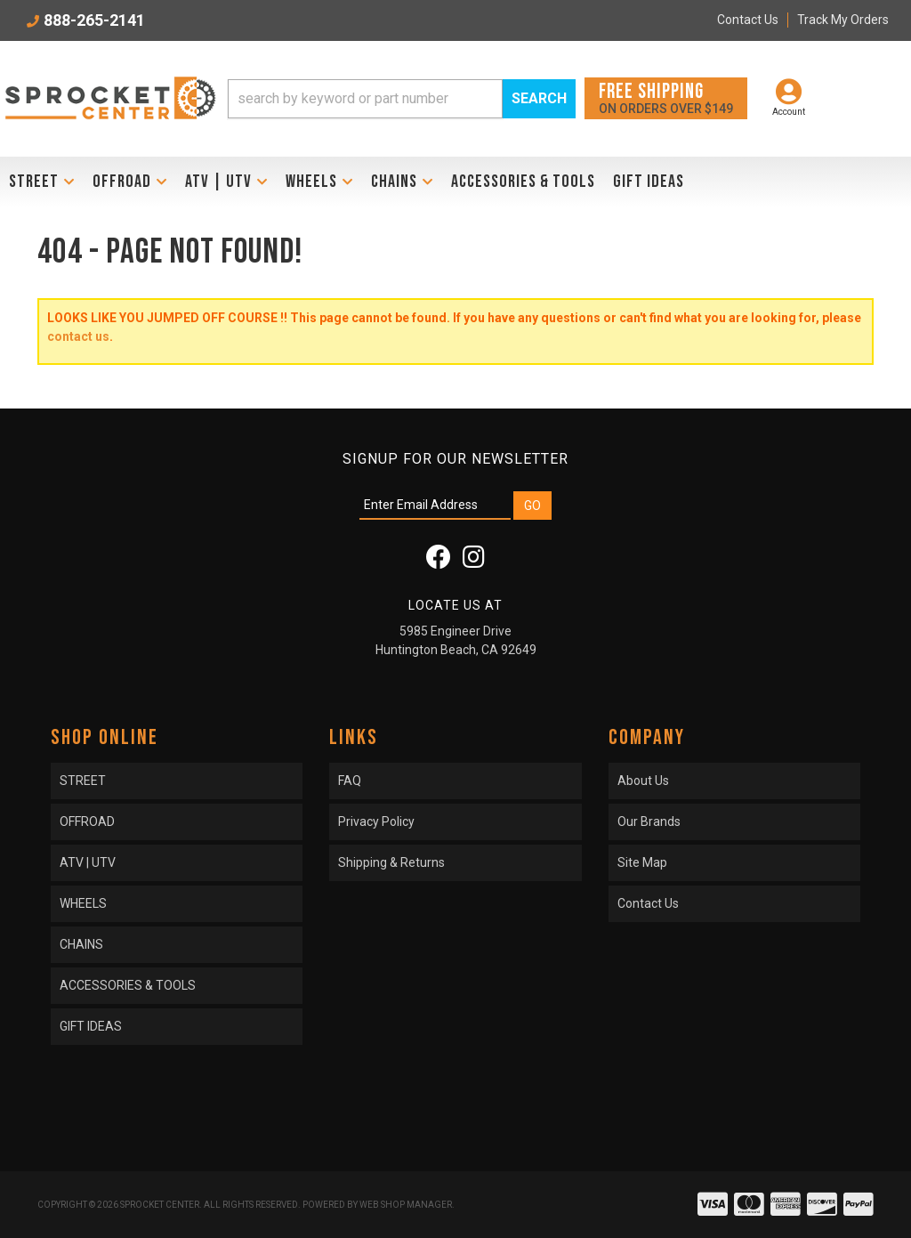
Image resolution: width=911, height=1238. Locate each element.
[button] (402, 98)
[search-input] (365, 98)
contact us (78, 336)
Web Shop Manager (405, 1205)
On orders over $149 (666, 97)
